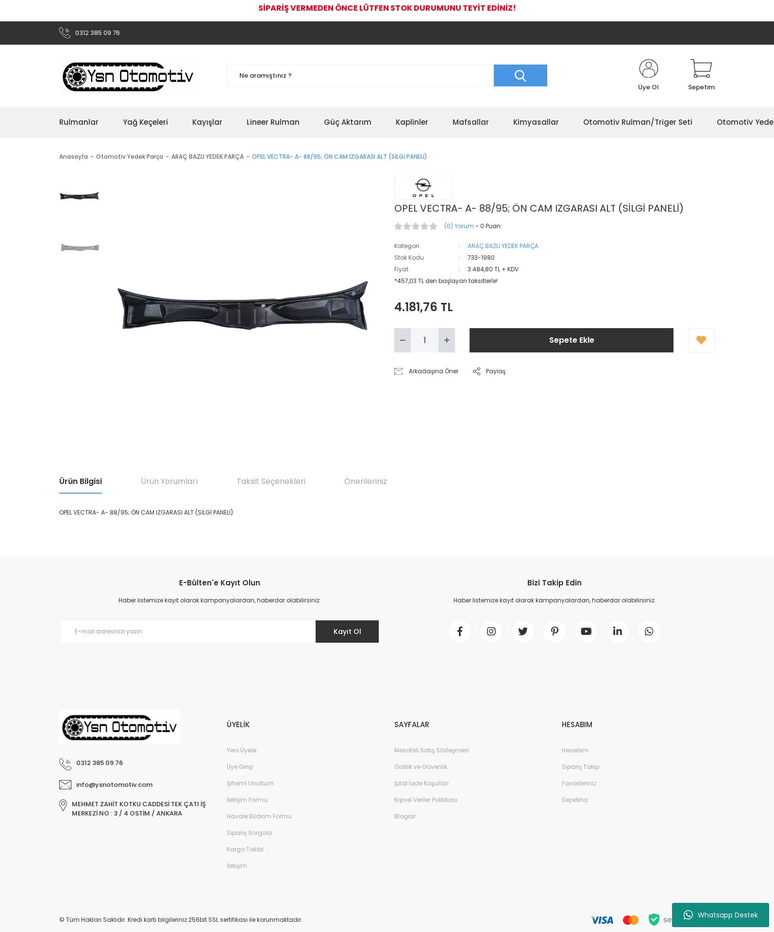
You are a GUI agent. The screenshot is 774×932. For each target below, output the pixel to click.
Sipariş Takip (580, 767)
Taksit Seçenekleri (270, 481)
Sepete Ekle (571, 340)
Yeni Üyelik (242, 750)
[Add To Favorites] (701, 340)
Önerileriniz (365, 481)
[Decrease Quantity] (402, 340)
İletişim (237, 866)
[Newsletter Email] (219, 631)
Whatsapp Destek (721, 915)
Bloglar (405, 816)
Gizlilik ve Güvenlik (420, 767)
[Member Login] (648, 75)
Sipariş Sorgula (249, 833)
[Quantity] (424, 340)
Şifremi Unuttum (250, 783)
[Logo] (127, 75)
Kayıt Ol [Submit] (347, 631)
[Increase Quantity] (446, 340)
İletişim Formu (247, 800)
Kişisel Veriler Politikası (425, 800)
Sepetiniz (575, 800)
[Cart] (701, 75)
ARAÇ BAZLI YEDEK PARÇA (503, 246)
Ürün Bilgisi (80, 481)
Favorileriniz (579, 783)
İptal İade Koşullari (421, 783)
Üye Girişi (240, 767)
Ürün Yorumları (169, 481)
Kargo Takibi (245, 849)
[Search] (387, 75)
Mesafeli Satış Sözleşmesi (431, 750)
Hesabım (575, 750)
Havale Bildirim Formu (259, 816)
